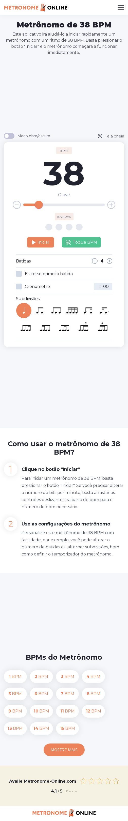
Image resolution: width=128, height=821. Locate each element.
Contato (26, 814)
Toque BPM (81, 242)
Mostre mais (64, 732)
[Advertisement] (66, 93)
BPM (14, 676)
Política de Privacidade (59, 814)
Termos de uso (97, 814)
